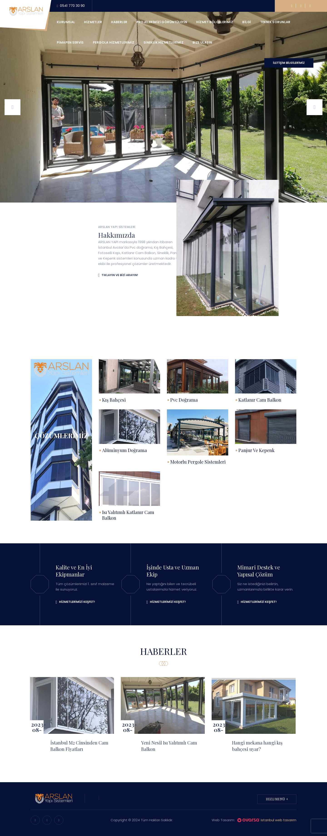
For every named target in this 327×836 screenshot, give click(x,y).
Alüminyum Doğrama (124, 450)
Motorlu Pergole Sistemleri (198, 462)
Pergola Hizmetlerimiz (113, 42)
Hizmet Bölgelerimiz (214, 22)
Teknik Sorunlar (275, 22)
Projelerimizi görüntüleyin (161, 22)
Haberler (119, 22)
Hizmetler (93, 22)
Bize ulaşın (202, 42)
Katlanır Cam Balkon (259, 400)
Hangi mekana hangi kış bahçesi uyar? (253, 746)
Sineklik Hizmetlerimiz (163, 42)
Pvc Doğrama (184, 400)
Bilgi (246, 22)
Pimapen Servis (70, 42)
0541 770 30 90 (71, 5)
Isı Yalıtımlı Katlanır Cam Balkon (128, 515)
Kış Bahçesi (114, 400)
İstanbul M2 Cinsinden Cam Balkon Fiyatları (75, 746)
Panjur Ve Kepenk (256, 450)
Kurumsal (66, 22)
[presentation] (12, 107)
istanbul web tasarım (266, 820)
